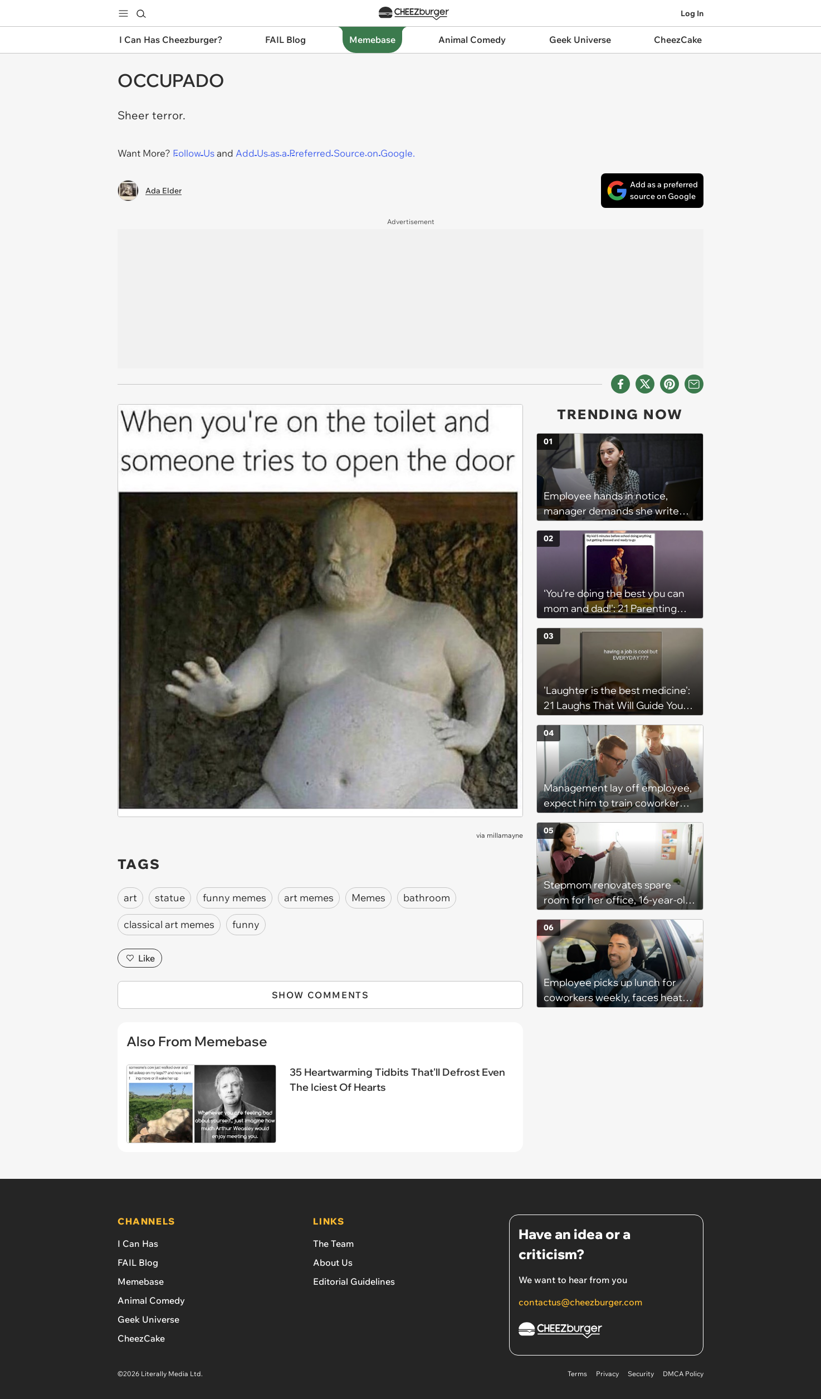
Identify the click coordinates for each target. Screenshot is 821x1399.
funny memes (234, 897)
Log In (692, 13)
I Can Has (138, 1243)
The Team (333, 1243)
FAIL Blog (138, 1262)
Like (140, 958)
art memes (309, 897)
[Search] (140, 13)
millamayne (505, 835)
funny (246, 924)
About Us (333, 1262)
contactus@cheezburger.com (580, 1302)
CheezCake (141, 1338)
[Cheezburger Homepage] (606, 1332)
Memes (368, 897)
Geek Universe (148, 1319)
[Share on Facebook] (620, 384)
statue (170, 897)
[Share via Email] (694, 384)
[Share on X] (645, 384)
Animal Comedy (151, 1300)
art (130, 897)
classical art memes (169, 924)
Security (641, 1373)
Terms (577, 1373)
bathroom (426, 897)
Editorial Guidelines (354, 1281)
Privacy (607, 1373)
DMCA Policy (683, 1373)
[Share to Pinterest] (669, 384)
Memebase (141, 1281)
